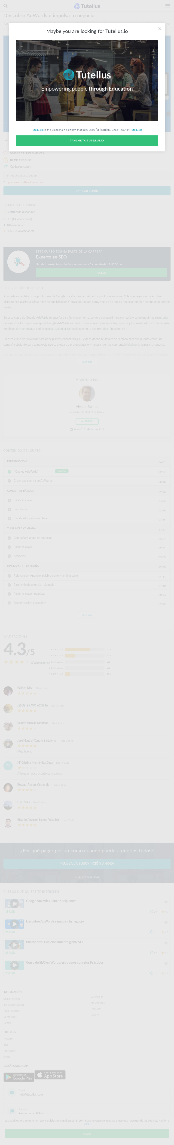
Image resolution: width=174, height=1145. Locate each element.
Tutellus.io (37, 129)
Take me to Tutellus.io (87, 140)
